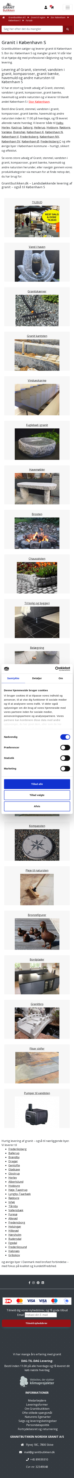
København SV (11, 141)
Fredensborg (16, 1222)
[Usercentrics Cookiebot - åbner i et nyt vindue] (55, 669)
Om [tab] (61, 678)
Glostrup (14, 1173)
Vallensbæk (15, 1210)
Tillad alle (37, 784)
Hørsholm (14, 1235)
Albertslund (15, 1182)
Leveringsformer (37, 1404)
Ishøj (11, 1202)
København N (54, 132)
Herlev (6, 127)
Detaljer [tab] (37, 678)
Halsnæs (14, 1251)
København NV (49, 137)
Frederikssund (17, 1247)
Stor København (39, 102)
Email (21, 1315)
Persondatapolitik (37, 1425)
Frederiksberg (29, 137)
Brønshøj (19, 132)
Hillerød (13, 1231)
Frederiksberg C (51, 141)
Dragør (13, 1161)
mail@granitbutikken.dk (39, 1452)
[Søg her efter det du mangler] (67, 29)
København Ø (30, 141)
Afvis (37, 806)
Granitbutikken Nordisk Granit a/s (37, 1437)
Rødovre (64, 127)
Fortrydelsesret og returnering (38, 1429)
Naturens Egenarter (38, 1417)
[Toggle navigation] (67, 7)
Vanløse (7, 132)
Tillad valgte (37, 795)
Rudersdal (14, 1239)
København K (35, 132)
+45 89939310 (39, 1459)
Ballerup (13, 1153)
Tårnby (13, 1206)
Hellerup (39, 127)
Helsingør (14, 1226)
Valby (59, 123)
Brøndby (14, 1157)
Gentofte (14, 1165)
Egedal (12, 1243)
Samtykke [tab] (13, 678)
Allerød (13, 1218)
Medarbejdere (37, 1400)
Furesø (12, 1214)
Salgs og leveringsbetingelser (38, 1421)
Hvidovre (52, 127)
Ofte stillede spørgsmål (37, 1413)
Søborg (28, 127)
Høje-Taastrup (17, 1190)
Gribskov (14, 1255)
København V (10, 137)
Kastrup (16, 127)
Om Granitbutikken (37, 1409)
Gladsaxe (14, 1169)
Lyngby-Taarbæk (19, 1194)
